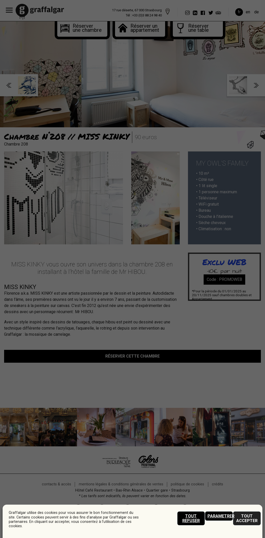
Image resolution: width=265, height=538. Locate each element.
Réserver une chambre (83, 28)
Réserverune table (198, 28)
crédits (217, 484)
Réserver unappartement (143, 28)
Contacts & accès (56, 484)
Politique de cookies (187, 484)
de (256, 11)
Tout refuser (191, 518)
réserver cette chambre (132, 356)
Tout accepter (247, 518)
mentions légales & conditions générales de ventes (121, 484)
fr (239, 11)
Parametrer (220, 516)
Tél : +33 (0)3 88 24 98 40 (144, 15)
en (248, 11)
